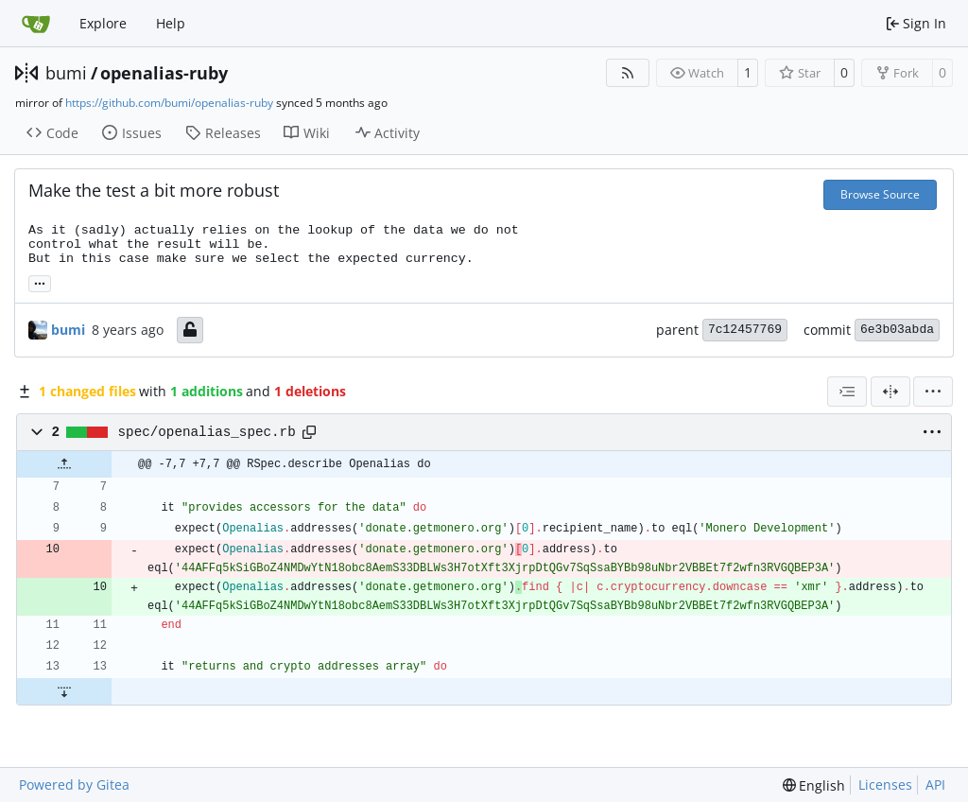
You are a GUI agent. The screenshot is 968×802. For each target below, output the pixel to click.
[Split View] (890, 391)
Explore (103, 23)
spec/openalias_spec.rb (207, 432)
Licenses (885, 784)
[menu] (933, 391)
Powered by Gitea (74, 784)
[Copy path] (309, 432)
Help (170, 23)
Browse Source (880, 194)
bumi (66, 72)
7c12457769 (745, 330)
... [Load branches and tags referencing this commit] (39, 281)
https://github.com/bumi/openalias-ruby (169, 103)
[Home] (35, 24)
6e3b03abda (897, 330)
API (935, 784)
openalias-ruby (164, 72)
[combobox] (847, 391)
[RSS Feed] (627, 73)
